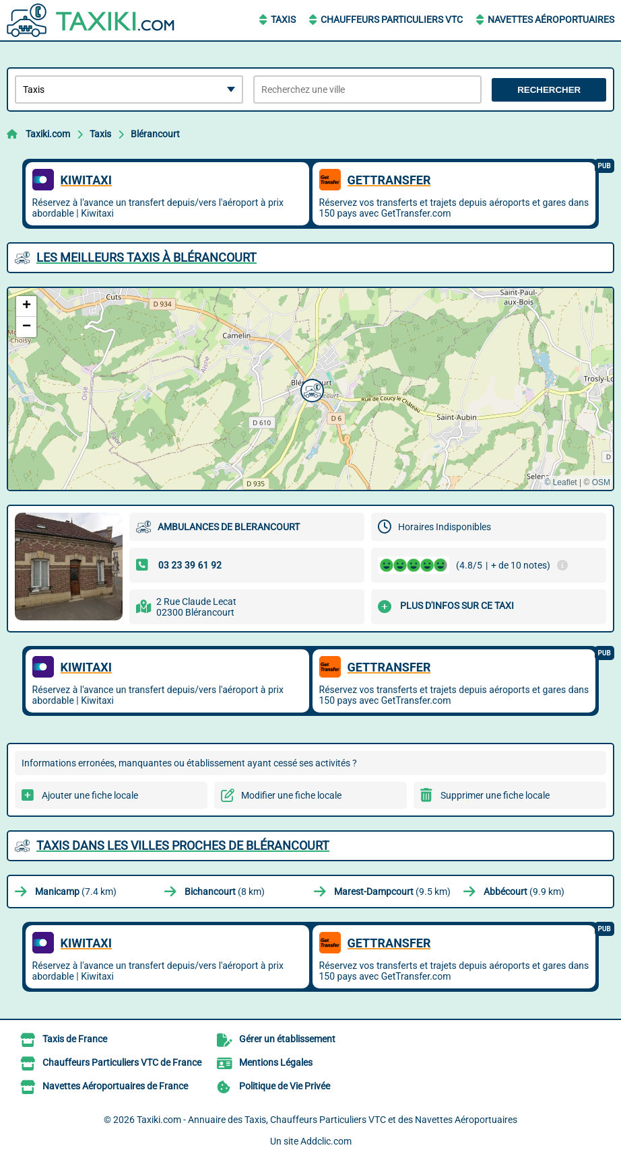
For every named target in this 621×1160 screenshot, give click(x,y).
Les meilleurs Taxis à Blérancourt (146, 257)
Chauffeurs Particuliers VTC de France (121, 1062)
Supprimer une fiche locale (495, 795)
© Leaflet (560, 482)
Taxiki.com (48, 134)
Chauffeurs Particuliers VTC (392, 19)
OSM (601, 482)
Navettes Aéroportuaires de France (115, 1086)
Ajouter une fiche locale (90, 795)
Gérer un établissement (287, 1039)
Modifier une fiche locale (291, 795)
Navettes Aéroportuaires (551, 19)
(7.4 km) (76, 891)
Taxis (283, 19)
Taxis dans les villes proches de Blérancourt (182, 845)
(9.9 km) (524, 891)
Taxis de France (74, 1039)
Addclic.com (326, 1141)
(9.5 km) (392, 891)
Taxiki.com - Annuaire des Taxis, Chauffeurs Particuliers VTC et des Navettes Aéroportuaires (327, 1119)
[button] (310, 389)
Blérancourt (155, 134)
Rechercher (549, 90)
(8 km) (225, 891)
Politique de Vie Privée (284, 1086)
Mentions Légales (276, 1062)
